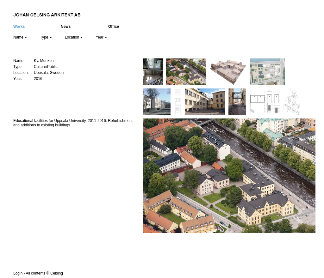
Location (74, 37)
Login (17, 273)
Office (113, 26)
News (66, 26)
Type (46, 37)
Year (101, 37)
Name (20, 37)
